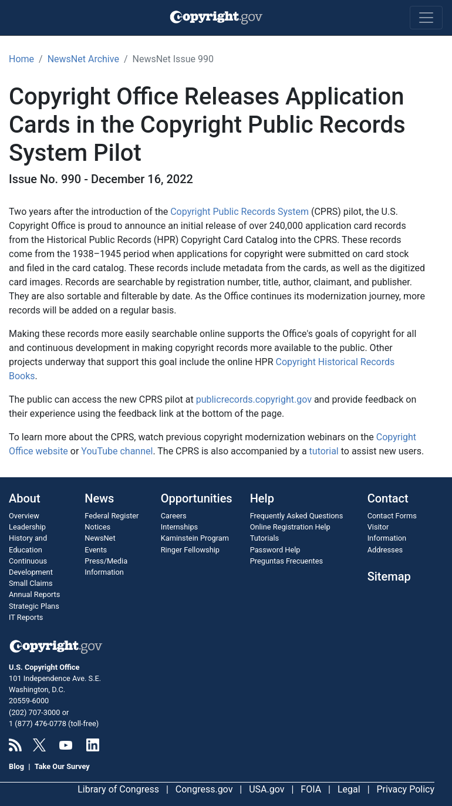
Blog (16, 766)
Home (21, 59)
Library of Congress (118, 789)
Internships (179, 526)
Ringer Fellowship (190, 549)
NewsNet (100, 538)
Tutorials (264, 538)
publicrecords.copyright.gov (254, 399)
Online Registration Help (290, 526)
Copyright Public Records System (239, 211)
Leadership (27, 526)
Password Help (275, 549)
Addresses (385, 549)
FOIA (311, 789)
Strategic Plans (34, 606)
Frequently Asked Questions (296, 515)
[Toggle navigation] (426, 17)
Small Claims (31, 583)
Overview (24, 515)
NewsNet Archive (83, 59)
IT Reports (26, 617)
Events (96, 549)
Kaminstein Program (195, 538)
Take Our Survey (62, 766)
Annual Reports (34, 594)
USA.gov (266, 789)
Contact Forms (392, 515)
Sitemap (389, 576)
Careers (174, 515)
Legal (349, 789)
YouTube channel (117, 451)
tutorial (324, 451)
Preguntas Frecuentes (286, 561)
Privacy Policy (406, 789)
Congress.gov (204, 789)
